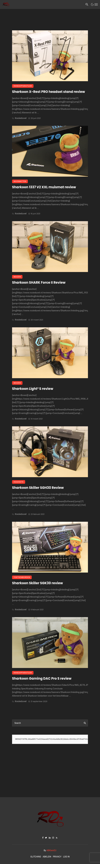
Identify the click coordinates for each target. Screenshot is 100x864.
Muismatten (20, 181)
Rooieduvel (20, 118)
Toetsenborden (22, 577)
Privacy (57, 856)
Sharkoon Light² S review (32, 388)
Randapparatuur (23, 86)
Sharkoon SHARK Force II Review (38, 282)
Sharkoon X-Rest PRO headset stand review (48, 91)
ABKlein (47, 856)
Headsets (19, 482)
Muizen (17, 276)
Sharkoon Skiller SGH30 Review (38, 487)
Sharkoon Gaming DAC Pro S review (41, 678)
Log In (66, 856)
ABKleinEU (51, 850)
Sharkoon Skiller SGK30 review (37, 583)
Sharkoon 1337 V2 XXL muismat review (44, 187)
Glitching (35, 856)
